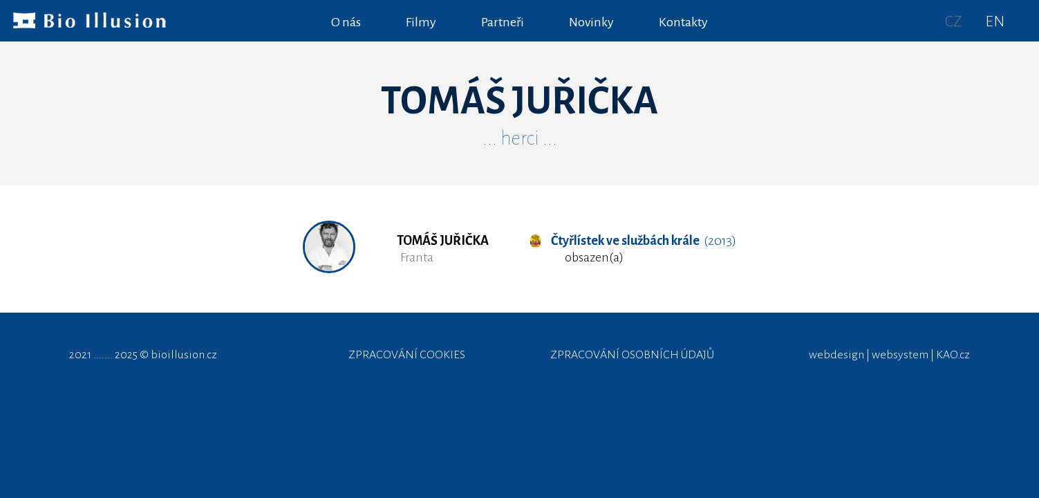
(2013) (633, 241)
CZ (953, 21)
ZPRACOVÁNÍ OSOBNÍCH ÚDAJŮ (632, 355)
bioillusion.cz (184, 355)
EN (994, 21)
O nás (346, 22)
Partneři (502, 22)
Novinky (591, 22)
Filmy (421, 22)
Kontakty (683, 22)
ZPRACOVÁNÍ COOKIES (406, 355)
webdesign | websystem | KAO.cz (889, 355)
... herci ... (520, 138)
